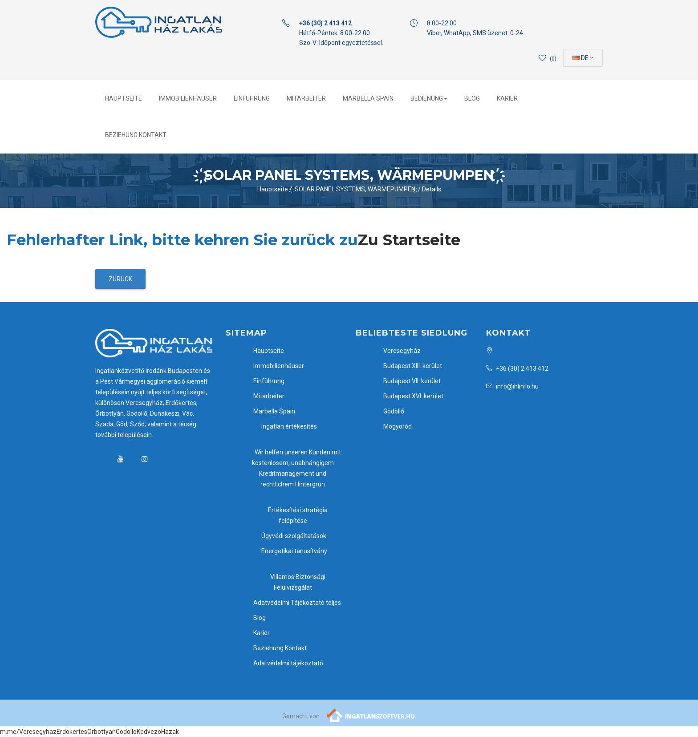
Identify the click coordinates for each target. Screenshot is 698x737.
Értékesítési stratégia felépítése (293, 515)
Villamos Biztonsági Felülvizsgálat (292, 582)
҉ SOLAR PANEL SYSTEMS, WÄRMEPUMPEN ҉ (355, 189)
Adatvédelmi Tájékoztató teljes (292, 602)
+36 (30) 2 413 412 (517, 368)
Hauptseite (123, 98)
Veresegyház (397, 350)
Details (431, 189)
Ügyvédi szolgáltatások (289, 535)
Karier (507, 98)
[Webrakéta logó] (371, 714)
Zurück (120, 279)
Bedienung (428, 98)
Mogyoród (392, 426)
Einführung (252, 98)
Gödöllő (388, 411)
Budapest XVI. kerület (408, 396)
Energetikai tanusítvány (289, 551)
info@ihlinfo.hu (512, 386)
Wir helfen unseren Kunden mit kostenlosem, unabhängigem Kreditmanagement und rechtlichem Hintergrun (293, 468)
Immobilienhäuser (188, 98)
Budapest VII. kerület (407, 381)
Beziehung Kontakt (135, 134)
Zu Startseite (409, 240)
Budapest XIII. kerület (407, 365)
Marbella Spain (368, 98)
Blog (472, 98)
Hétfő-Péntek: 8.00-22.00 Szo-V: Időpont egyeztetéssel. (341, 33)
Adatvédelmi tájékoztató (283, 663)
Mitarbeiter (306, 98)
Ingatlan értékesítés (284, 426)
